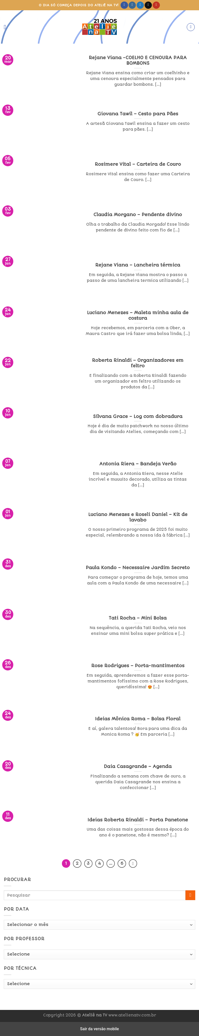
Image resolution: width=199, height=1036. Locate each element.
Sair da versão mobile (99, 1028)
